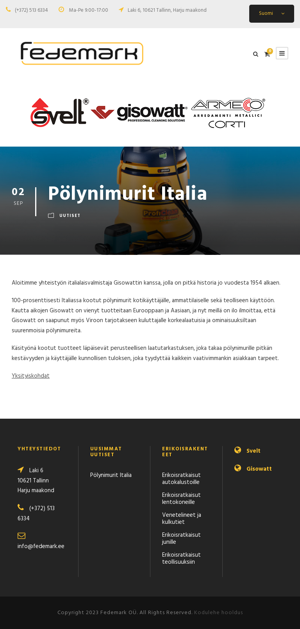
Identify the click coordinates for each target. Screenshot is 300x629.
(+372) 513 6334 (31, 10)
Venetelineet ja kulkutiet (181, 519)
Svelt (253, 451)
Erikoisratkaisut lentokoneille (181, 499)
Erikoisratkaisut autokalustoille (181, 479)
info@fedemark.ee (41, 546)
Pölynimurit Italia (111, 475)
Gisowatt (259, 469)
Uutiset (69, 215)
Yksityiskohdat (31, 376)
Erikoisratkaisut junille (181, 538)
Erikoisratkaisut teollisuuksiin (181, 558)
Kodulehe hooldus (218, 612)
